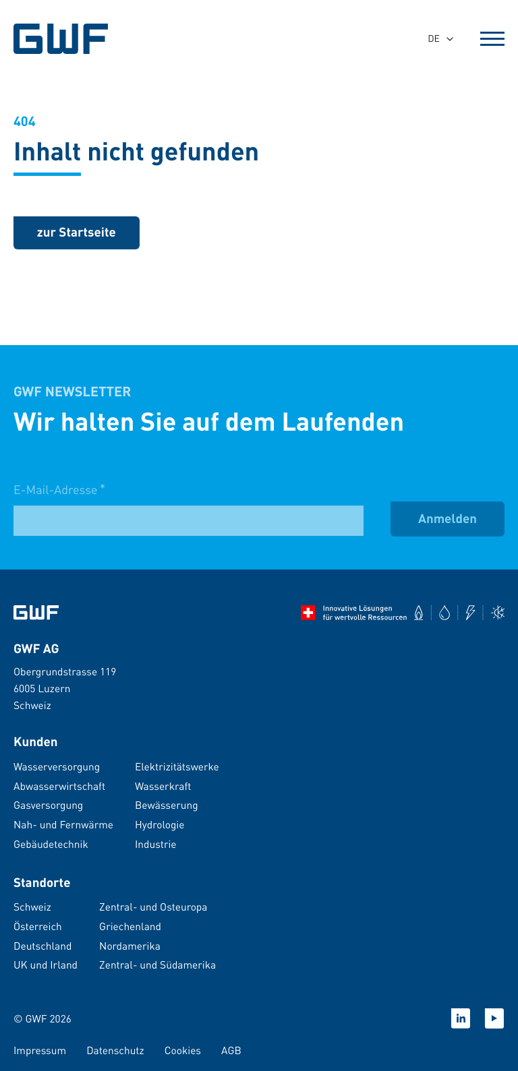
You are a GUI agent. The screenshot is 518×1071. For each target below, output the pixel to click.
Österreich (37, 926)
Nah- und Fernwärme (63, 824)
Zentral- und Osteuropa (153, 906)
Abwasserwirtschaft (59, 786)
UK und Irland (45, 964)
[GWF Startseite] (62, 38)
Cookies (183, 1050)
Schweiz (32, 906)
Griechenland (130, 926)
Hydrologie (159, 824)
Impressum (39, 1050)
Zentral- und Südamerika (157, 964)
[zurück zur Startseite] (76, 233)
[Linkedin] (461, 1018)
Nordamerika (130, 945)
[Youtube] (494, 1018)
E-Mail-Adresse (59, 498)
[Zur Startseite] (36, 612)
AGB (231, 1050)
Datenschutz (115, 1050)
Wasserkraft (163, 786)
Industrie (156, 844)
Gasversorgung (48, 805)
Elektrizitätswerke (177, 766)
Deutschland (42, 945)
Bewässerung (166, 805)
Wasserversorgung (56, 766)
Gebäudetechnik (50, 844)
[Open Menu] (492, 39)
